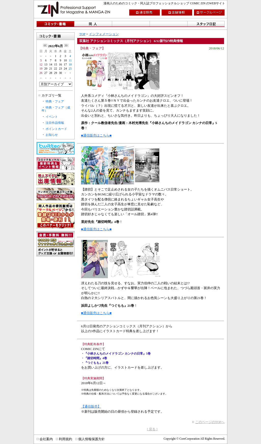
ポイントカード (56, 129)
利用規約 (65, 439)
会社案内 (46, 439)
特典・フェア (55, 101)
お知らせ (52, 135)
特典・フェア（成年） (56, 109)
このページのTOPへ (210, 422)
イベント (52, 116)
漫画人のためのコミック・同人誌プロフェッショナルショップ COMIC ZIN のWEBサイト (164, 3)
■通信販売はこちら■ (96, 135)
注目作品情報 (55, 123)
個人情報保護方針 (91, 439)
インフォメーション (104, 34)
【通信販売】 (91, 406)
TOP (82, 34)
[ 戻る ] (152, 429)
